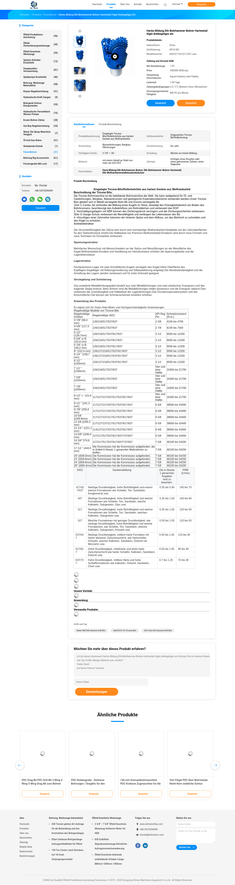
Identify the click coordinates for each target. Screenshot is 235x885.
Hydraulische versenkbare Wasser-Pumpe (40, 112)
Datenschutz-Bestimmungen (27, 853)
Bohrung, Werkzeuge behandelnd (40, 84)
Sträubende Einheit (40, 146)
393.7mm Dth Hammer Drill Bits (158, 630)
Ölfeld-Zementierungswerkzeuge (40, 44)
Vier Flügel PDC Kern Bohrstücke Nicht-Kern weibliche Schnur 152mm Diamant (189, 783)
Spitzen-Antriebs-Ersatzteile (40, 61)
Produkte (24, 828)
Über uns (24, 833)
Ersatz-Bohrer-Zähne (40, 120)
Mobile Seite (26, 847)
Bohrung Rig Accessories (40, 158)
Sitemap (24, 842)
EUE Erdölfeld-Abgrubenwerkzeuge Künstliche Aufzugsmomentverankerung (111, 844)
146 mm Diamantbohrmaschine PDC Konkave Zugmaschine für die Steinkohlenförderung (140, 783)
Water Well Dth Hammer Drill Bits (91, 630)
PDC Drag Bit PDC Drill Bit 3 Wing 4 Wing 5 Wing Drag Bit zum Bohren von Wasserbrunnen (42, 783)
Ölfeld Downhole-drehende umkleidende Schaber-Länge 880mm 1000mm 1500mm (109, 859)
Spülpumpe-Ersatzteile (40, 77)
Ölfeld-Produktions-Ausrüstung (40, 35)
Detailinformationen (84, 124)
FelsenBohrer (40, 152)
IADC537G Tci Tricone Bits (124, 630)
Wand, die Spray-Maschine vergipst (40, 133)
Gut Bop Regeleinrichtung (40, 126)
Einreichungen (96, 692)
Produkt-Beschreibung (110, 124)
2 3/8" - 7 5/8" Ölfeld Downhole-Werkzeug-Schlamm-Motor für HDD (111, 828)
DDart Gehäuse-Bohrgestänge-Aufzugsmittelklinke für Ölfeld (67, 841)
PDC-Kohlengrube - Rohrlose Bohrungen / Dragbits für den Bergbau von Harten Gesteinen (89, 783)
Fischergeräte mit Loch (40, 163)
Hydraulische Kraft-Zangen (40, 97)
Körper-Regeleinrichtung (40, 91)
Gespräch (201, 4)
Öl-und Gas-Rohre (40, 140)
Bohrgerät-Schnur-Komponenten (40, 104)
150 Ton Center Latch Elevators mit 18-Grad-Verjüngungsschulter (67, 855)
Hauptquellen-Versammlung (40, 69)
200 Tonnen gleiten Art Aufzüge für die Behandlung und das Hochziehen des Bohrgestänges (68, 828)
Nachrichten (26, 837)
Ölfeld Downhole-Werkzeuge (40, 52)
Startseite (24, 824)
